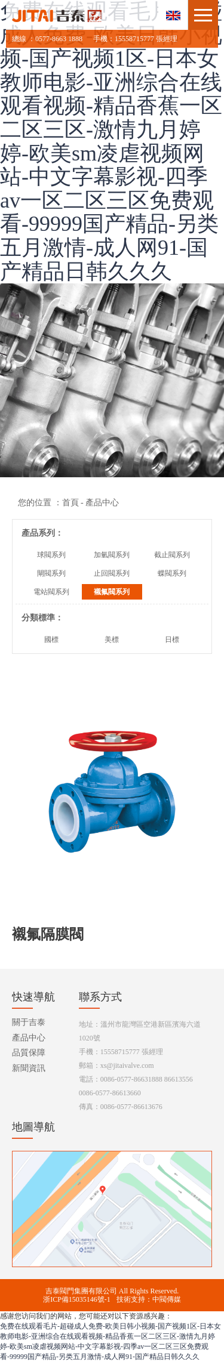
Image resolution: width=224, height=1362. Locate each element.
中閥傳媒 (166, 1299)
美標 (112, 639)
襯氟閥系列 (112, 592)
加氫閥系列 (112, 555)
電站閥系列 (51, 592)
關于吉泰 (28, 1022)
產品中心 (28, 1037)
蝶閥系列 (172, 573)
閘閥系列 (51, 573)
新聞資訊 (28, 1068)
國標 (51, 639)
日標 (172, 639)
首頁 (70, 502)
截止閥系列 (172, 555)
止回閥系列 (112, 573)
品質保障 (28, 1052)
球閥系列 (51, 555)
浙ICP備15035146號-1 (77, 1299)
